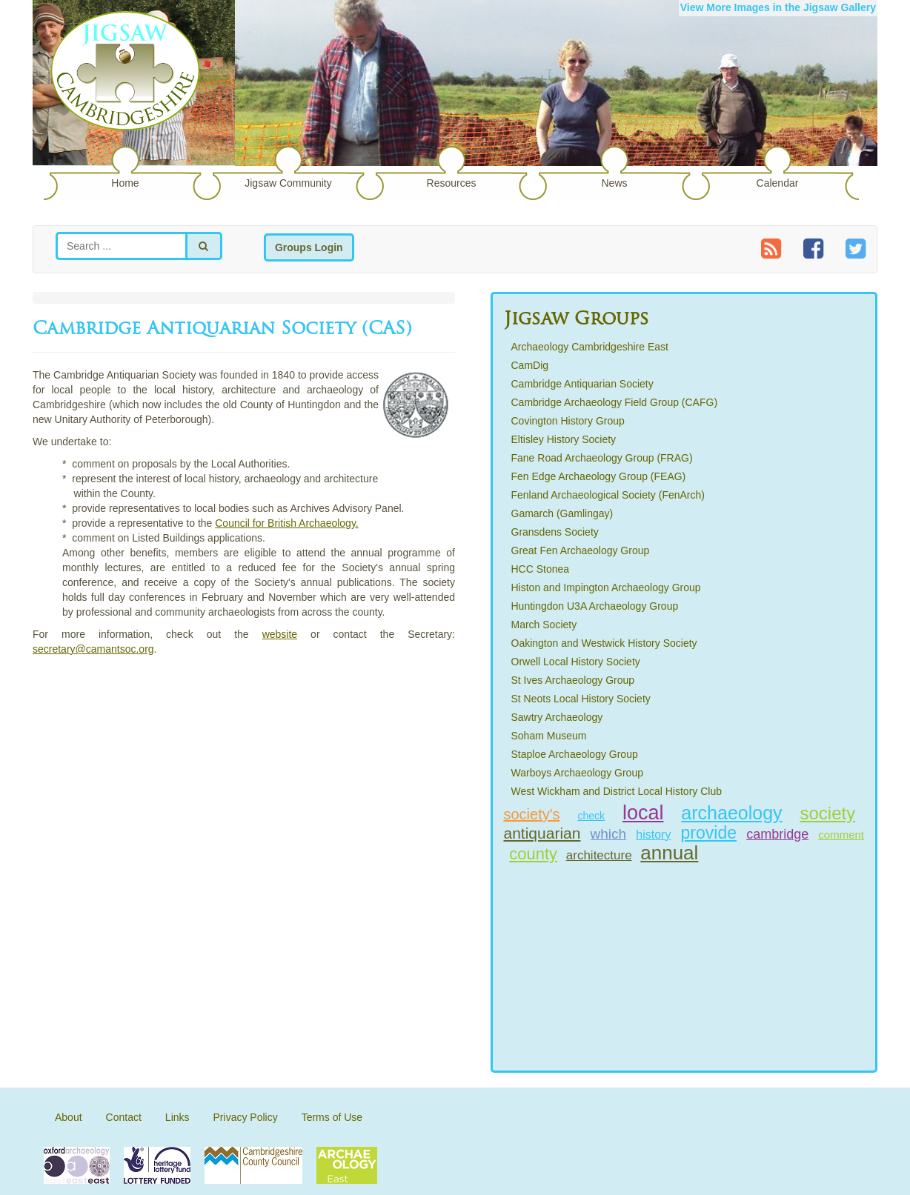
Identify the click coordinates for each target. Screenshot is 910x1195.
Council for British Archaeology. (287, 523)
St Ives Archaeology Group (573, 680)
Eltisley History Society (564, 439)
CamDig (530, 365)
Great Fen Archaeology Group (580, 550)
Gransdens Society (555, 532)
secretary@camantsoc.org (93, 649)
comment (841, 834)
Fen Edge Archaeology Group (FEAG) (598, 476)
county (533, 854)
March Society (544, 624)
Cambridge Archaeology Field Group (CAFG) (614, 402)
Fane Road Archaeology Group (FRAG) (602, 458)
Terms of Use (332, 1117)
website (279, 634)
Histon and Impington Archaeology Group (606, 587)
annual (669, 853)
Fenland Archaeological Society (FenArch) (608, 495)
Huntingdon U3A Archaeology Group (595, 606)
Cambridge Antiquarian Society (582, 384)
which (609, 834)
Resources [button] (451, 183)
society (827, 813)
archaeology (731, 812)
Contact (124, 1117)
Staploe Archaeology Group (574, 754)
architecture (599, 855)
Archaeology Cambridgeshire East (589, 347)
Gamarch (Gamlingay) (562, 513)
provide (709, 832)
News (614, 183)
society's (532, 814)
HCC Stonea (540, 569)
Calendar (778, 183)
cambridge (777, 834)
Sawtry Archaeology (557, 717)
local (643, 813)
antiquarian (542, 833)
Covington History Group (568, 421)
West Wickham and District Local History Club (616, 791)
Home (125, 183)
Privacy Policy (245, 1117)
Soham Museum (549, 736)
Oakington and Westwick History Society (604, 643)
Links (177, 1117)
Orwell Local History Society (575, 662)
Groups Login (309, 247)
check (591, 816)
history (653, 834)
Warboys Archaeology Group (577, 773)
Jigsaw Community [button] (288, 183)
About (68, 1117)
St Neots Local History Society (581, 699)
